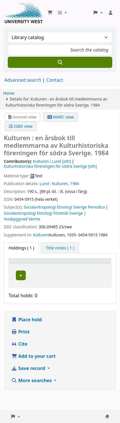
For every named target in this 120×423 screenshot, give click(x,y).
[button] (50, 12)
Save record (28, 389)
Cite (19, 364)
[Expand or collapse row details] (99, 291)
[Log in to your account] (110, 12)
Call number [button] (69, 266)
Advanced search (22, 80)
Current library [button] (41, 266)
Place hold (26, 340)
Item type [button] (16, 266)
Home (8, 93)
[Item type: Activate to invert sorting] (20, 266)
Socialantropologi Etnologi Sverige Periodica (64, 207)
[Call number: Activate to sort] (73, 266)
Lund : (45, 183)
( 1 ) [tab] (21, 248)
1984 (74, 183)
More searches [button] (32, 401)
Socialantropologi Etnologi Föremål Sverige (43, 213)
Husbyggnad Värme (22, 219)
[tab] (60, 248)
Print (20, 352)
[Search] (60, 62)
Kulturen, (60, 183)
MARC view (60, 117)
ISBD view (20, 126)
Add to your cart (33, 376)
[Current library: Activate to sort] (45, 266)
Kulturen (41, 235)
